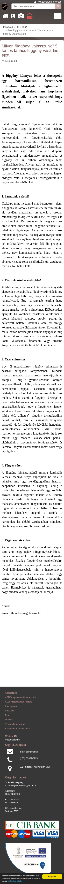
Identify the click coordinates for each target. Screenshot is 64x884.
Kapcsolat (10, 711)
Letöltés (9, 719)
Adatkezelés (11, 693)
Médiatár (11, 736)
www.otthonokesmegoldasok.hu (21, 613)
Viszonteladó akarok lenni (17, 728)
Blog (24, 27)
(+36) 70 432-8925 (29, 758)
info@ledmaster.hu (29, 752)
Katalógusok (11, 706)
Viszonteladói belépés (49, 1)
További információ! (15, 881)
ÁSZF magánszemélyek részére (20, 697)
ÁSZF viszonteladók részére (18, 702)
